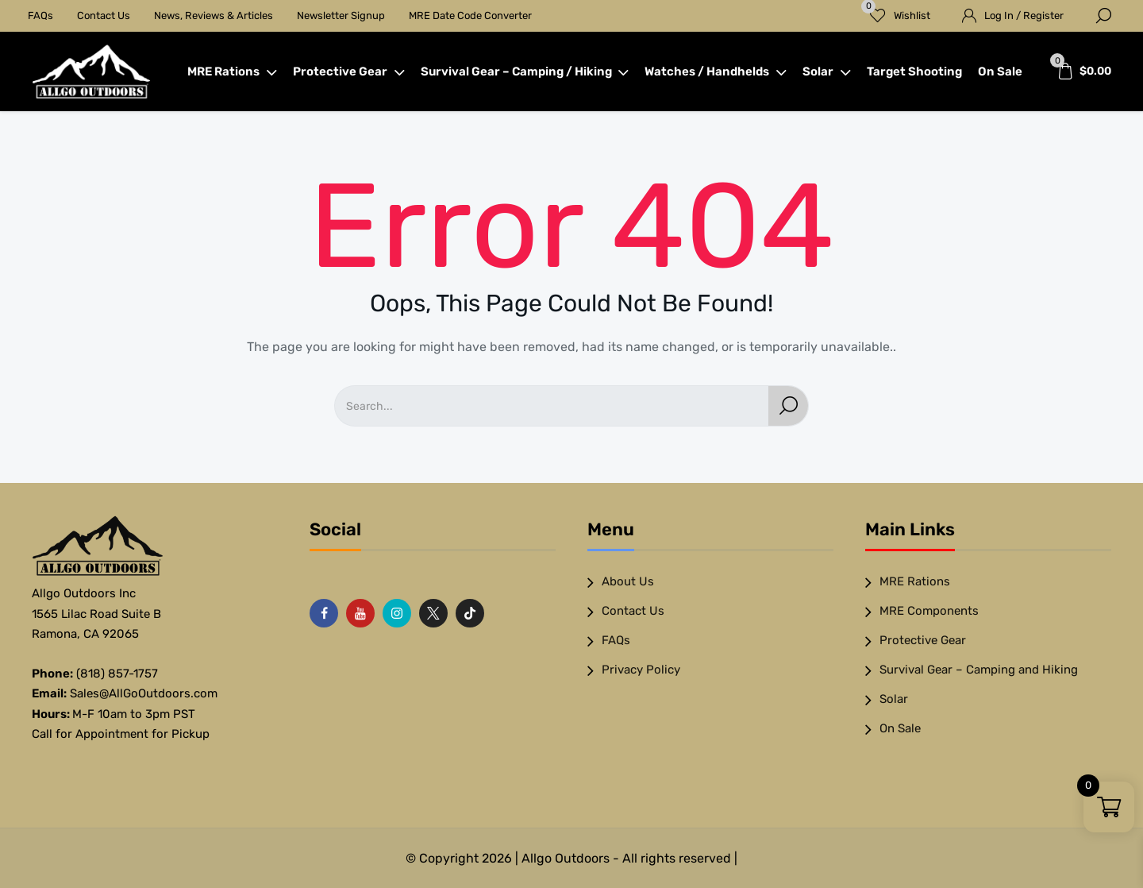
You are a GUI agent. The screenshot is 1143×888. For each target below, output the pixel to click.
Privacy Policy (641, 669)
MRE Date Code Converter (470, 15)
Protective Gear (349, 71)
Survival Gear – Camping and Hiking (978, 669)
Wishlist (895, 10)
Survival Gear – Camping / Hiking (525, 71)
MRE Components (929, 611)
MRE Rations (232, 71)
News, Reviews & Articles (213, 15)
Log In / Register (1024, 15)
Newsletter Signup (341, 15)
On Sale (1000, 71)
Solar (826, 71)
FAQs (40, 15)
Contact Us (103, 15)
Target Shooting (914, 71)
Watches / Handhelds (716, 71)
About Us (628, 581)
